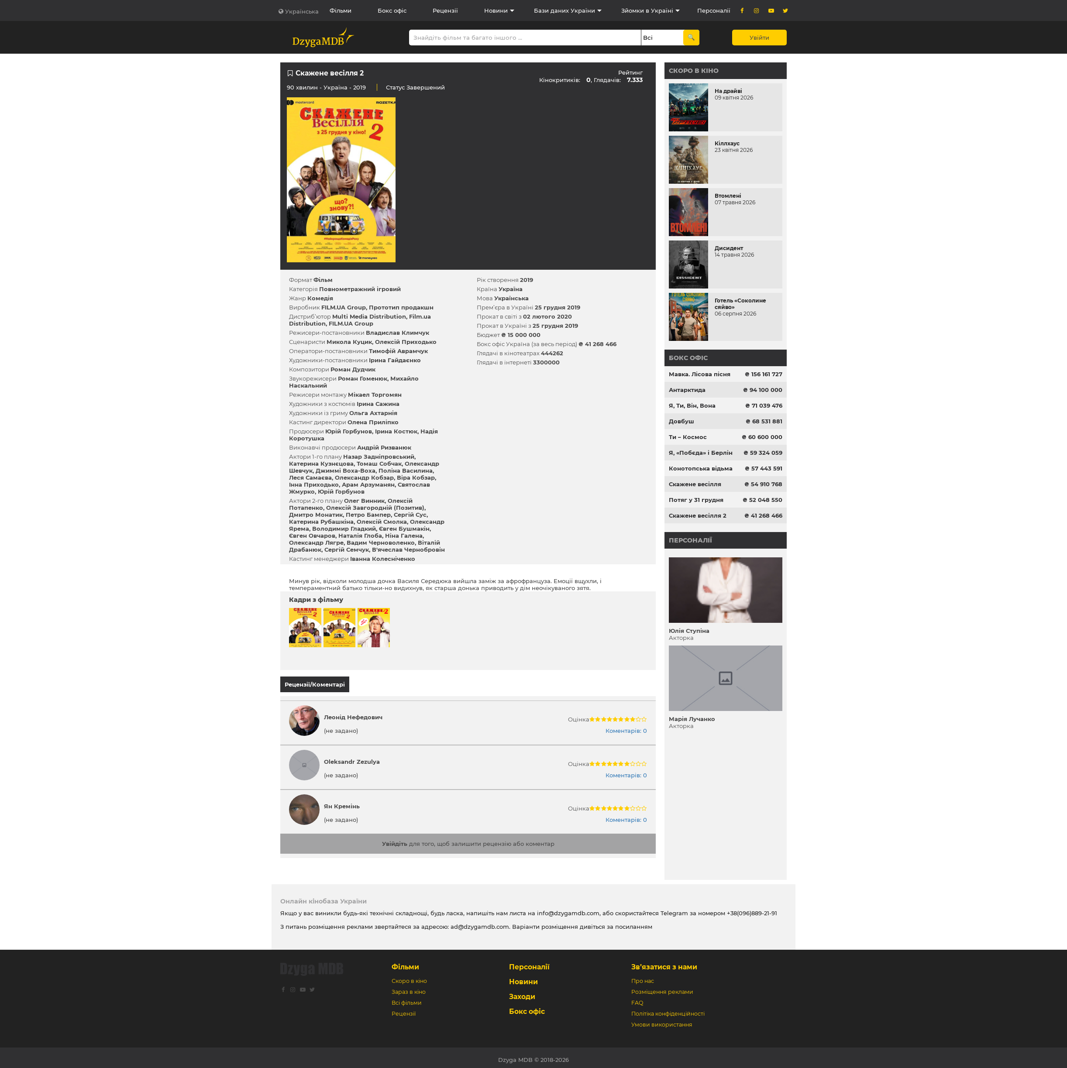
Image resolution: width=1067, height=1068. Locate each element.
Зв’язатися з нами (664, 963)
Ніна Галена (404, 535)
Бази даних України (564, 10)
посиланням (633, 922)
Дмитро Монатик (316, 514)
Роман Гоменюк (362, 378)
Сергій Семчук (346, 549)
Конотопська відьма (701, 468)
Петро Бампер (368, 514)
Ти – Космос (688, 436)
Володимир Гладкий (344, 528)
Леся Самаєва (310, 477)
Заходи (522, 993)
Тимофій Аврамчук (398, 350)
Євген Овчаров (312, 535)
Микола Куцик (349, 341)
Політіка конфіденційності (668, 1009)
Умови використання (661, 1020)
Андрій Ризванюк (384, 447)
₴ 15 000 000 (520, 334)
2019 (526, 279)
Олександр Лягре (316, 542)
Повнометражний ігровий (360, 288)
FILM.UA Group (343, 307)
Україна (336, 87)
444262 (552, 353)
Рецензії (445, 10)
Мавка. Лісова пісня (699, 374)
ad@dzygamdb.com (480, 922)
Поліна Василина (406, 470)
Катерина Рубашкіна (321, 521)
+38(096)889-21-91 (752, 909)
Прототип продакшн (401, 307)
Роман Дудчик (352, 369)
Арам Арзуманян (368, 484)
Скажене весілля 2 (697, 515)
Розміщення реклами (662, 988)
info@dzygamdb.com (567, 909)
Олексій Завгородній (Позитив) (375, 507)
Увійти (759, 37)
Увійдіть (394, 839)
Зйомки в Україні (647, 10)
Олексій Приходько (406, 341)
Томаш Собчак (379, 463)
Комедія (320, 298)
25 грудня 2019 (557, 307)
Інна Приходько (314, 484)
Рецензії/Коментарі (315, 684)
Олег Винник (364, 500)
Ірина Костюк (396, 431)
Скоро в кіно (694, 71)
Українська (302, 11)
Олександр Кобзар (364, 477)
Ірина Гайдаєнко (395, 360)
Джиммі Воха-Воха (345, 470)
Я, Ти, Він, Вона (692, 405)
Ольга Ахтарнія (373, 412)
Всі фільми (407, 999)
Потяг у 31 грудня (696, 499)
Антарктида (687, 389)
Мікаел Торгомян (375, 394)
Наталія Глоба (360, 535)
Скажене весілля (695, 484)
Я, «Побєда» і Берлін (701, 452)
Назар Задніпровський (378, 456)
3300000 (546, 362)
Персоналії (713, 10)
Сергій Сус (410, 514)
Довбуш (681, 421)
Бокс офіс (392, 10)
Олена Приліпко (373, 422)
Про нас (642, 977)
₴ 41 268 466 (597, 343)
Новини (496, 10)
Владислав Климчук (397, 332)
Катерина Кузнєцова (321, 463)
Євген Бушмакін (404, 528)
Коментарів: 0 (626, 726)
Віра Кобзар (416, 477)
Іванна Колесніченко (382, 558)
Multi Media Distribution (369, 316)
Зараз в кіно (409, 988)
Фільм (323, 279)
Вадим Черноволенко (381, 542)
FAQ (637, 999)
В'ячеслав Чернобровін (408, 549)
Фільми (340, 10)
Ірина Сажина (378, 403)
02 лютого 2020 (547, 316)
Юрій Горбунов (348, 431)
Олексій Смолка (382, 521)
